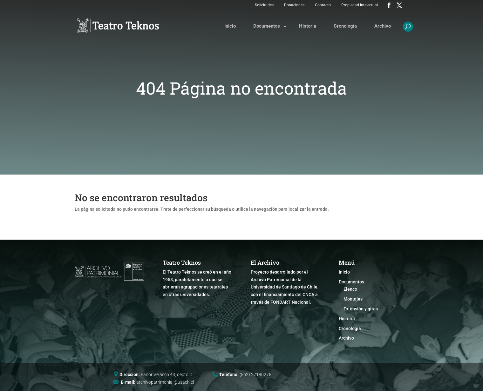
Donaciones (294, 5)
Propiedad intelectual (359, 5)
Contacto (323, 5)
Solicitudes (264, 5)
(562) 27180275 (255, 374)
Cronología (345, 26)
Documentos (266, 26)
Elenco (350, 289)
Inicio (230, 26)
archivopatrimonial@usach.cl (165, 382)
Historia (307, 26)
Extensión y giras (361, 308)
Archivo (382, 26)
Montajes (353, 299)
